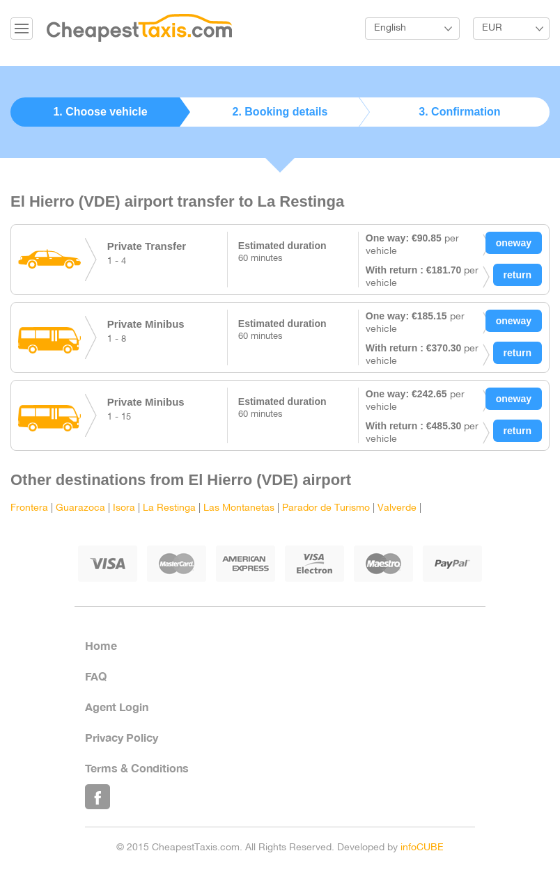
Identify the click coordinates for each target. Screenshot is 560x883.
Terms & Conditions (137, 767)
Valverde (397, 508)
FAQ (96, 676)
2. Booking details (280, 112)
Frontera (29, 508)
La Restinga (169, 508)
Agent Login (116, 706)
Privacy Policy (121, 737)
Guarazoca (80, 508)
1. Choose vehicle (100, 112)
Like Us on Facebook (97, 796)
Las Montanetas (238, 508)
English (390, 28)
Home (101, 645)
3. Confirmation (459, 112)
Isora (124, 508)
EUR (492, 28)
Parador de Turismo (326, 508)
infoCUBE (422, 847)
